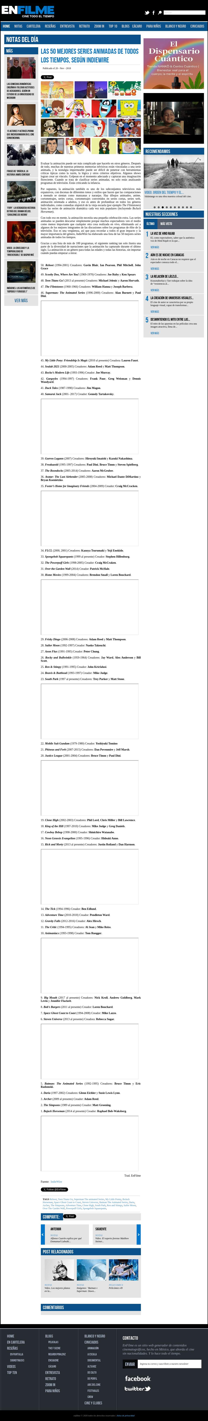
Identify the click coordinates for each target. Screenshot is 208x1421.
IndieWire (56, 1181)
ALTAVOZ (92, 1367)
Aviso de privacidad (125, 1415)
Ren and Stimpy (114, 1205)
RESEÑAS (50, 26)
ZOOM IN (99, 26)
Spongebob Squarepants (94, 1208)
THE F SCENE (54, 1348)
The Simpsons (57, 1205)
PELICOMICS (116, 1285)
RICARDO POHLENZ (57, 1354)
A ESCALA (92, 1354)
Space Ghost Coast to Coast (67, 1202)
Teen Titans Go (65, 1199)
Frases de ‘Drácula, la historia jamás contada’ (21, 169)
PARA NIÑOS (153, 26)
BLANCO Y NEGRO (175, 26)
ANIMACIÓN (93, 1348)
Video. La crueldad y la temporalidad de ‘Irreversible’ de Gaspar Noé (21, 248)
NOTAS (18, 26)
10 (191, 207)
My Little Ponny (113, 1199)
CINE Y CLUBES (93, 1403)
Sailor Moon (129, 1205)
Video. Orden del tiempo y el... (164, 192)
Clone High (88, 1205)
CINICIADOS (197, 26)
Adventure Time (73, 1205)
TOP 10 (113, 26)
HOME (6, 26)
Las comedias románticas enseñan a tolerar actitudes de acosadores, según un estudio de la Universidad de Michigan (21, 88)
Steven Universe (89, 1202)
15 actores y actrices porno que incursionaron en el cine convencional (21, 131)
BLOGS (125, 26)
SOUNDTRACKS (17, 1360)
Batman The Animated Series (113, 1202)
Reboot (53, 1199)
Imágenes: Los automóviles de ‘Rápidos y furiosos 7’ (21, 286)
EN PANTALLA (16, 1354)
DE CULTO (92, 1373)
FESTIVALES (93, 1391)
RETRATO (84, 26)
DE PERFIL (92, 1379)
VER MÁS (21, 301)
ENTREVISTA (67, 26)
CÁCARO (137, 26)
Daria (131, 1202)
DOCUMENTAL (94, 1360)
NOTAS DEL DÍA (22, 39)
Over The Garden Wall (54, 1208)
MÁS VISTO (166, 224)
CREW (90, 1397)
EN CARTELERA (16, 1342)
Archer (46, 1205)
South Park (100, 1205)
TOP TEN (12, 1372)
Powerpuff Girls (73, 1208)
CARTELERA (33, 26)
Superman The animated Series (88, 1199)
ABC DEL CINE (94, 1385)
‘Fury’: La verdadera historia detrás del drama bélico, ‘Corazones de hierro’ (21, 208)
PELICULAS (53, 1342)
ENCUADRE (53, 1360)
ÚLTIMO (150, 224)
